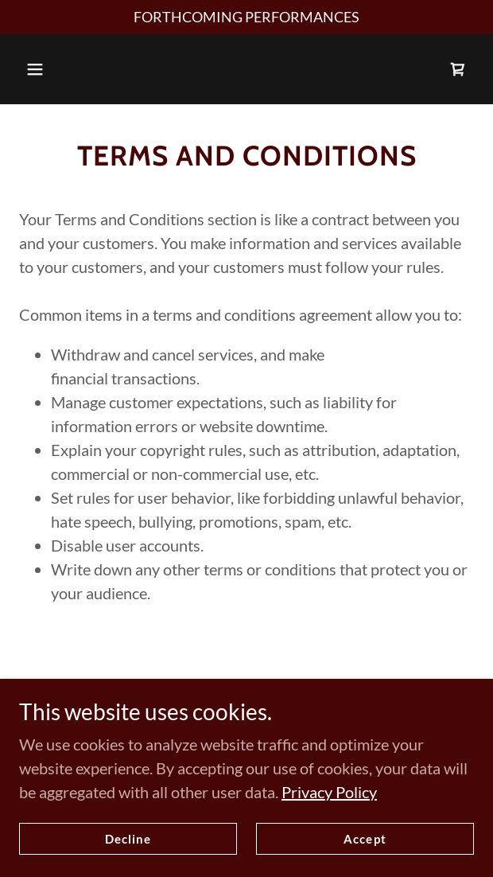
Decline (128, 839)
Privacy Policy (329, 791)
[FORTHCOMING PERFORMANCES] (246, 17)
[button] (35, 69)
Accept (365, 839)
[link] (458, 69)
